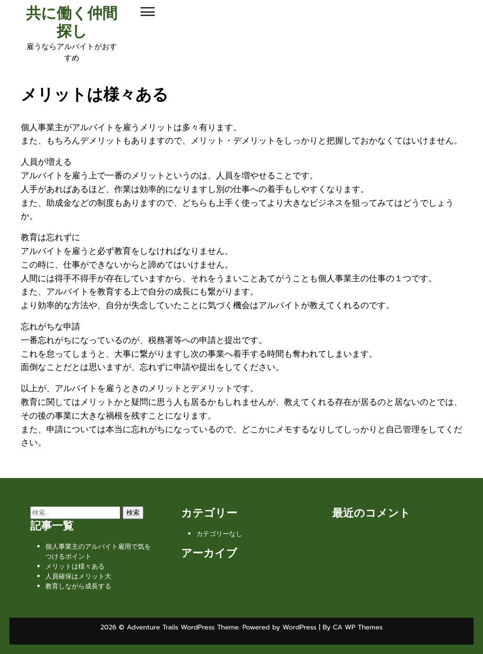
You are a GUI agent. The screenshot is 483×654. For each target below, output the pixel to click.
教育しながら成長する (78, 586)
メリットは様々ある (75, 566)
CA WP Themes (358, 627)
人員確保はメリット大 (78, 576)
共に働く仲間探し (71, 22)
